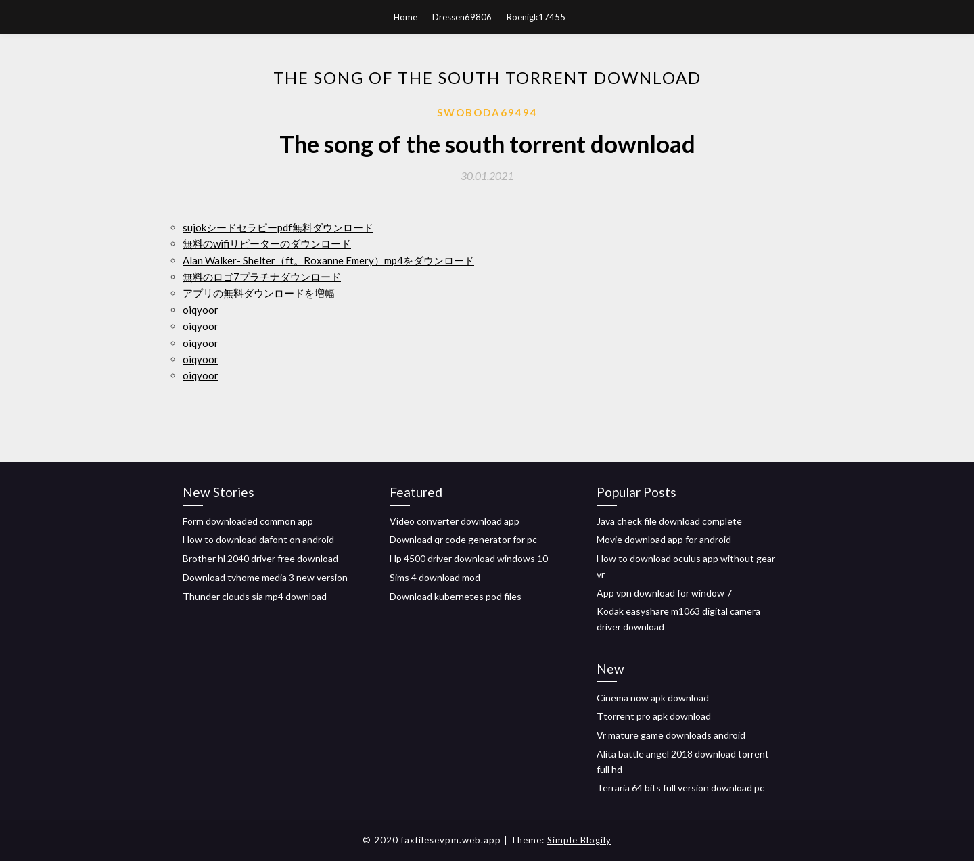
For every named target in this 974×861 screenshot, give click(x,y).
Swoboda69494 (487, 112)
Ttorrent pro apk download (654, 716)
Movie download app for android (664, 539)
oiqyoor (200, 310)
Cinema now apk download (653, 697)
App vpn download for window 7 (664, 593)
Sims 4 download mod (435, 577)
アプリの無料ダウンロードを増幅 (259, 293)
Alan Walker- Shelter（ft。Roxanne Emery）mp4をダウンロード (328, 260)
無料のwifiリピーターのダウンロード (267, 243)
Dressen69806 (462, 16)
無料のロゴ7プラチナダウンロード (262, 277)
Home (405, 16)
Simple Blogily (579, 840)
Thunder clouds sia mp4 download (255, 596)
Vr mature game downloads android (671, 735)
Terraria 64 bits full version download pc (680, 787)
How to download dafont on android (258, 539)
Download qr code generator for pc (463, 539)
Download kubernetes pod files (455, 596)
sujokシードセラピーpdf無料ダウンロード (278, 227)
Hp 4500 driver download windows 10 (469, 558)
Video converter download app (454, 521)
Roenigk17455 (536, 16)
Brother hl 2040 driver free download (260, 558)
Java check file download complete (669, 521)
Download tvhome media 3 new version (265, 577)
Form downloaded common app (248, 521)
